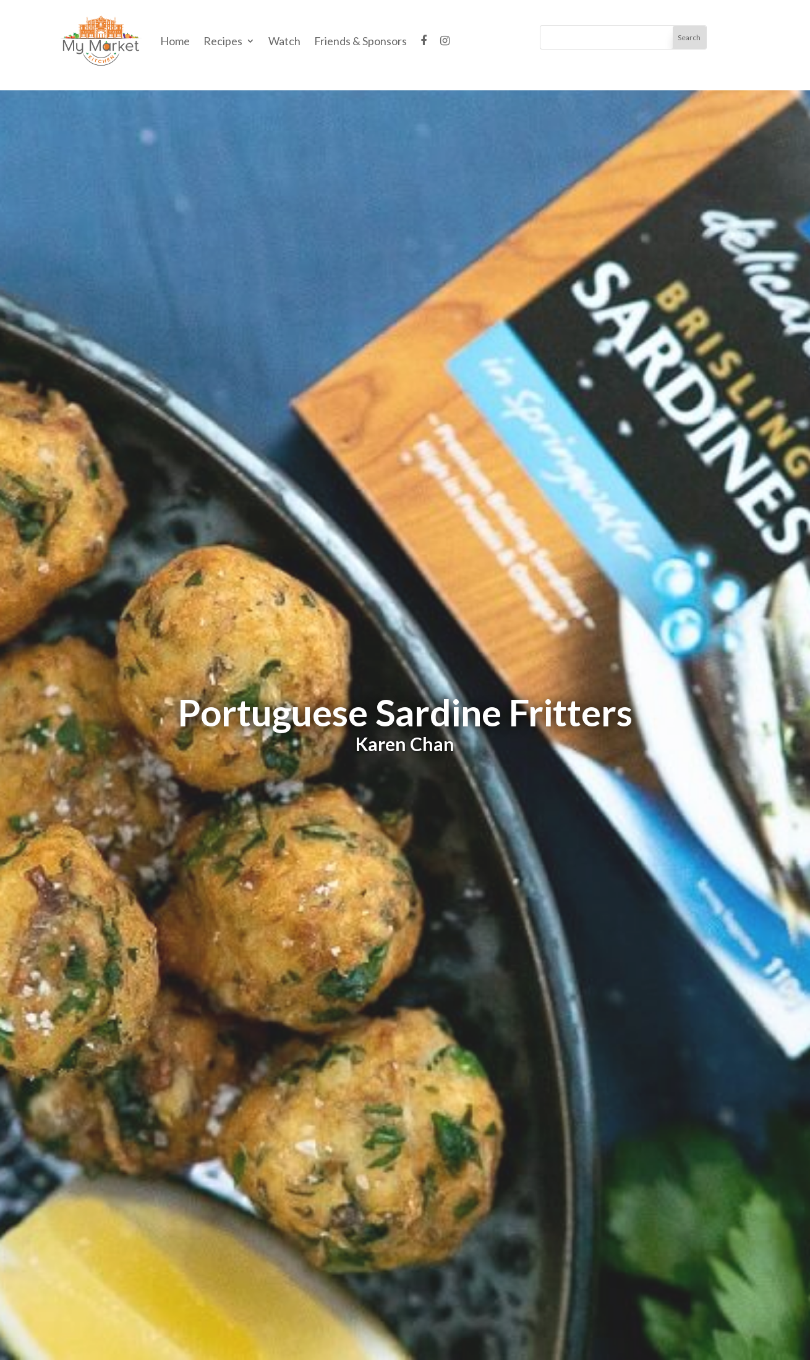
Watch (284, 41)
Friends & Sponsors (360, 41)
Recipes (222, 41)
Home (175, 41)
